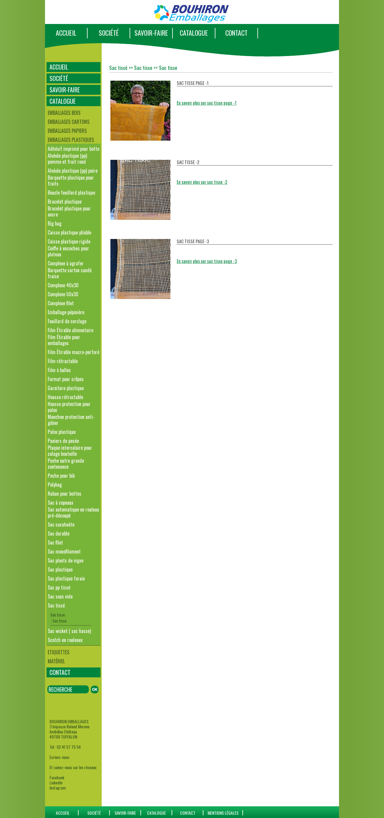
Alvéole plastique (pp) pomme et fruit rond (67, 159)
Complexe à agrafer (66, 263)
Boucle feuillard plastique (71, 193)
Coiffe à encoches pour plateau (68, 251)
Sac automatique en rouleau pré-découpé (73, 512)
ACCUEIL (66, 32)
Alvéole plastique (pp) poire (73, 171)
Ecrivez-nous (59, 757)
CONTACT (236, 32)
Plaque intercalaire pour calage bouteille (70, 451)
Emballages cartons (68, 122)
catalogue (156, 812)
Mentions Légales (223, 812)
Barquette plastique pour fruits (71, 181)
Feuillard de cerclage (67, 321)
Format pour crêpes (66, 379)
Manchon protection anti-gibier (71, 420)
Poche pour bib (61, 476)
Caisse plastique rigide (69, 241)
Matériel (56, 661)
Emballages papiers (67, 131)
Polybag (55, 485)
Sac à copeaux (60, 503)
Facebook (57, 777)
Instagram (58, 787)
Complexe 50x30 (63, 294)
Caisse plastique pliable (69, 232)
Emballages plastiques (71, 140)
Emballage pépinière (66, 312)
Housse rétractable (65, 397)
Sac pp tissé (59, 587)
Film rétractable (63, 361)
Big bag (55, 223)
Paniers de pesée (63, 441)
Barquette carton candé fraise (70, 273)
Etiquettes (58, 652)
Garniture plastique (66, 388)
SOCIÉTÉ (109, 32)
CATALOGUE (194, 32)
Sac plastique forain (66, 578)
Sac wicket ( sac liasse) (69, 631)
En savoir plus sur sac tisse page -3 (207, 261)
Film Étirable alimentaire (70, 330)
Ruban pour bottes (64, 494)
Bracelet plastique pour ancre (69, 211)
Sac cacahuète (61, 524)
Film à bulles (59, 370)
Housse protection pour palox (69, 407)
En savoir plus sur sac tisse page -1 (206, 102)
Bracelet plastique (65, 201)
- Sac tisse (58, 621)
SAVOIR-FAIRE (151, 32)
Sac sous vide (60, 596)
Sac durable (58, 533)
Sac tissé (56, 605)
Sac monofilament (64, 551)
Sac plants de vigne (65, 560)
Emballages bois (64, 113)
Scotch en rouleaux (65, 640)
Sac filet (55, 542)
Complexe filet (61, 303)
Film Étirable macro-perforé (73, 352)
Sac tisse (57, 614)
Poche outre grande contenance (66, 464)
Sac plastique (60, 569)
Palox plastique (62, 432)
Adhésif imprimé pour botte (73, 149)
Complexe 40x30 (63, 285)
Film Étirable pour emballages (64, 340)
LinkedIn (56, 782)
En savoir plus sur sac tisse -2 (202, 181)
